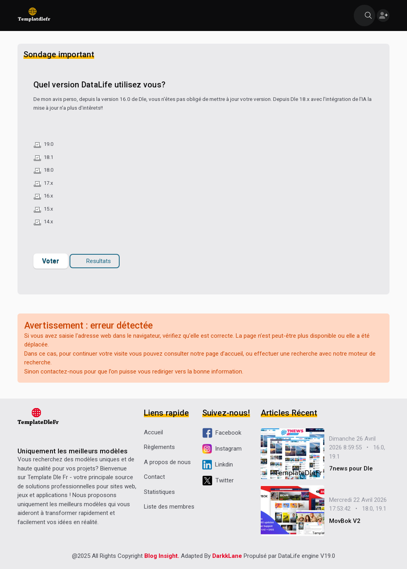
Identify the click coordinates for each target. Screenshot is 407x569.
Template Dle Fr (47, 477)
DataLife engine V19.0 (306, 555)
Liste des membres (169, 506)
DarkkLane (227, 555)
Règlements (159, 447)
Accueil (153, 432)
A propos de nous (167, 462)
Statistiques (159, 491)
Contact (154, 476)
